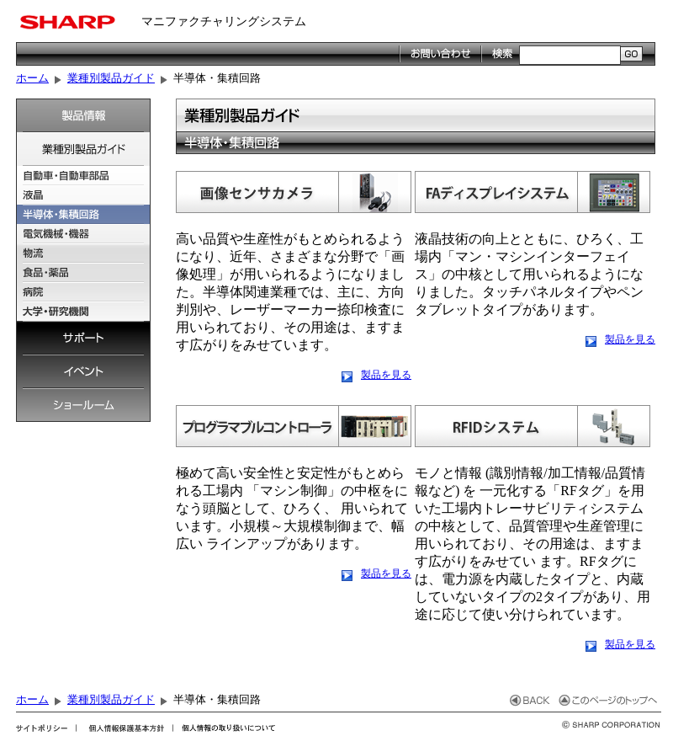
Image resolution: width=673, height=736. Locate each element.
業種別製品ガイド (111, 78)
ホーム (32, 78)
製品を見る (386, 375)
